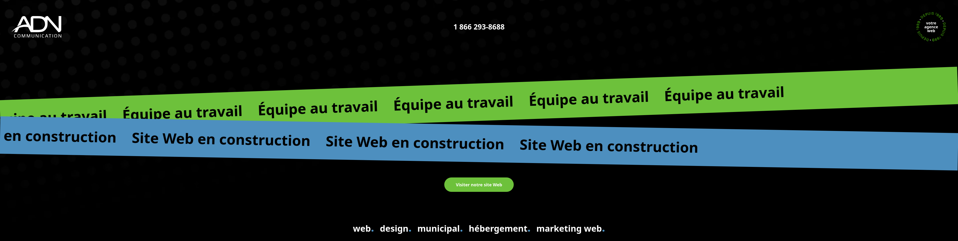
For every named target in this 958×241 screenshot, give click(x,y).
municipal (440, 227)
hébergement (499, 227)
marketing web (570, 227)
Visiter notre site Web (479, 185)
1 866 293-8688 (479, 27)
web (363, 227)
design (396, 227)
